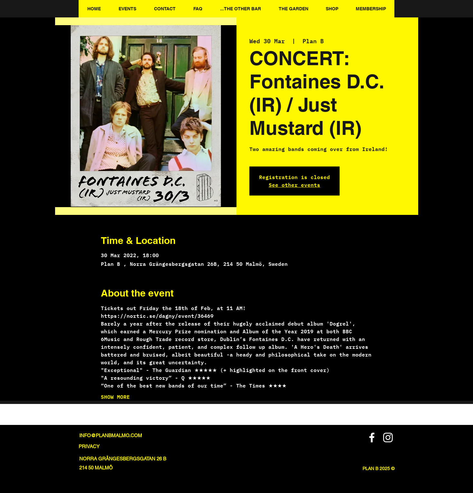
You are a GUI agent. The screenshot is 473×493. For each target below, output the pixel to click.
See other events (294, 184)
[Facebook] (371, 437)
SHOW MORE (115, 396)
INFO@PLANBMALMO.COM (110, 435)
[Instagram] (387, 437)
